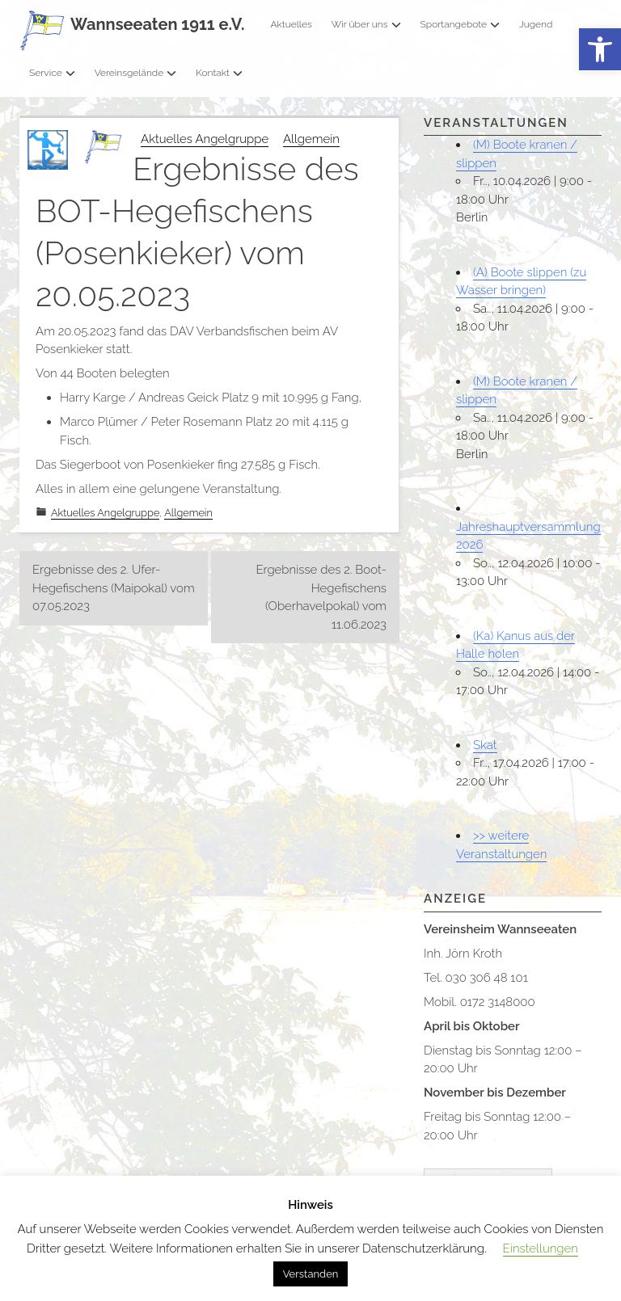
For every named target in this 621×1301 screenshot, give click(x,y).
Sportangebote (460, 24)
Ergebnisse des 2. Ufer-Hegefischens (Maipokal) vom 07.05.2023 (113, 587)
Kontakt (219, 72)
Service (52, 72)
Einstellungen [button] (540, 1248)
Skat (485, 745)
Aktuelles (290, 24)
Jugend (535, 24)
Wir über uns (366, 24)
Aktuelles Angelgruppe (204, 139)
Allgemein (311, 139)
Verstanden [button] (311, 1274)
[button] (600, 49)
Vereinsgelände (136, 72)
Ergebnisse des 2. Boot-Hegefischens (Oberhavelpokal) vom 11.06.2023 (321, 597)
